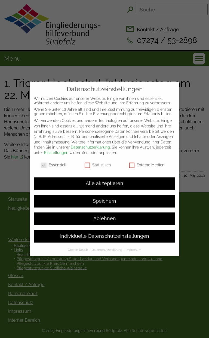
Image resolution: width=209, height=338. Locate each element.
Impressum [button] (133, 244)
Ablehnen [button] (104, 213)
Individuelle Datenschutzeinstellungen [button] (104, 230)
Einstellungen (56, 147)
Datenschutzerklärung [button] (107, 244)
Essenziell (53, 159)
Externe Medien (146, 159)
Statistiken (98, 159)
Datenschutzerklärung (90, 141)
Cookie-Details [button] (78, 244)
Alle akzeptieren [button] (104, 178)
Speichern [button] (104, 195)
